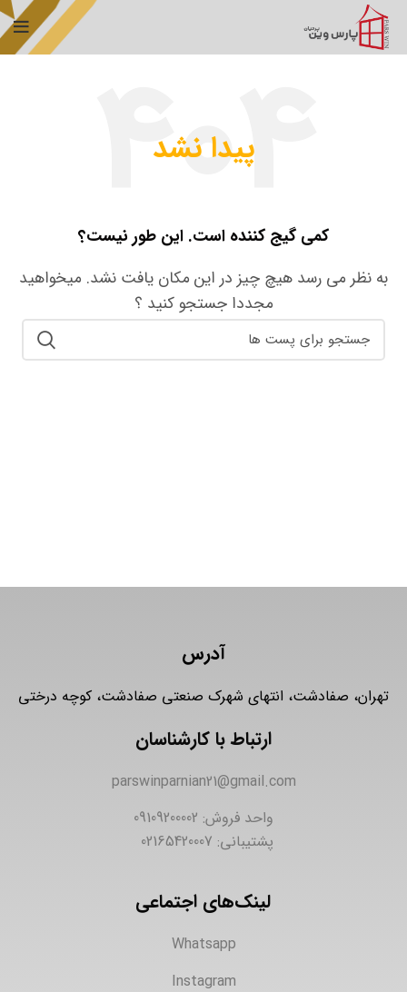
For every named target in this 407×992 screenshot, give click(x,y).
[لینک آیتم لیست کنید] (203, 782)
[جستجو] (203, 340)
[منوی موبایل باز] (21, 27)
